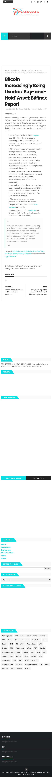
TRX (11, 648)
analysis (32, 210)
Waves (19, 668)
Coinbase (42, 636)
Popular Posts (38, 478)
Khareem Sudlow (26, 70)
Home (7, 70)
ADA (35, 648)
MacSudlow (36, 640)
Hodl (14, 660)
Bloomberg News (31, 664)
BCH (44, 652)
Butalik (42, 648)
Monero (5, 656)
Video (3, 555)
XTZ (20, 660)
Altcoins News (7, 553)
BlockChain (6, 547)
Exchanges (6, 550)
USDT (12, 668)
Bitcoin (4, 648)
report (36, 135)
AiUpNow (21, 774)
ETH (3, 640)
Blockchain (25, 640)
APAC (27, 660)
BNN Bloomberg (7, 664)
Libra (32, 652)
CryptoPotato (10, 256)
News (45, 640)
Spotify (4, 644)
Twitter (33, 656)
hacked (25, 652)
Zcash (27, 668)
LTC (40, 644)
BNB (11, 644)
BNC (40, 656)
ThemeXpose (29, 774)
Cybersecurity (31, 636)
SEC (11, 656)
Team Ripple (31, 644)
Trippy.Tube (20, 644)
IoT (41, 664)
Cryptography (7, 636)
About (3, 544)
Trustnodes (20, 648)
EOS (18, 652)
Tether (18, 656)
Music (3, 558)
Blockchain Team (8, 652)
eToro (29, 648)
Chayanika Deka (15, 70)
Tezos (26, 656)
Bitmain (19, 664)
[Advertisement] (26, 54)
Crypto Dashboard (13, 478)
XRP (35, 70)
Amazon (34, 660)
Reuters (5, 668)
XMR (38, 652)
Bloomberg (6, 660)
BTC (22, 636)
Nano (47, 664)
